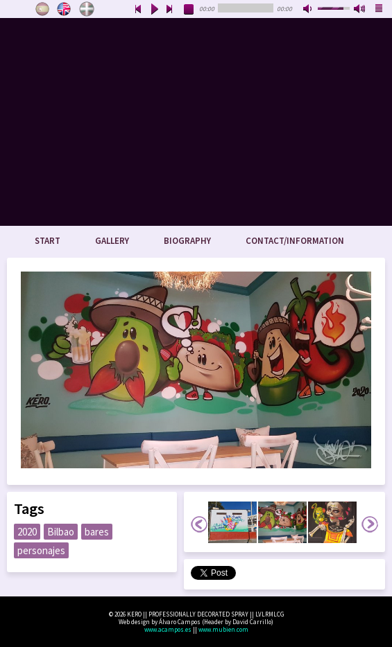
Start (47, 241)
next (170, 9)
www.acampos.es (167, 629)
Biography (187, 241)
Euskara (86, 9)
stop (189, 9)
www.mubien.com (223, 629)
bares (97, 531)
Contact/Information (295, 241)
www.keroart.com (196, 122)
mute (308, 9)
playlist (379, 9)
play (154, 9)
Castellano (42, 9)
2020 (27, 531)
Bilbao (60, 531)
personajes (41, 550)
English (64, 9)
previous (138, 9)
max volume (360, 9)
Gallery (112, 241)
